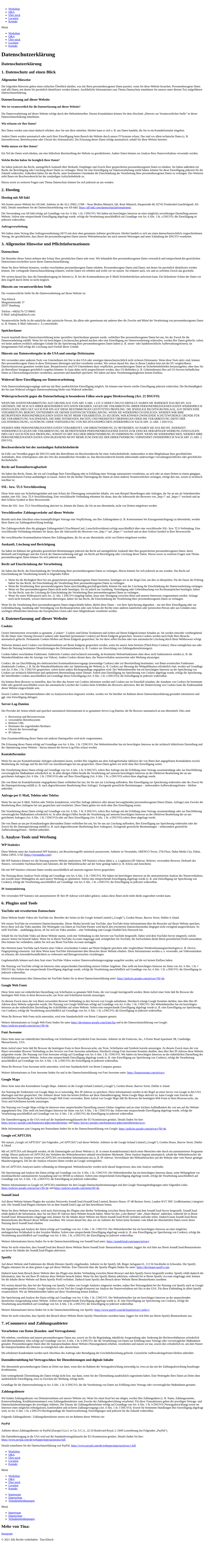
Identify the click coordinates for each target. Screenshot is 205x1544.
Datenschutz (15, 1497)
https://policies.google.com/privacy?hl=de (140, 978)
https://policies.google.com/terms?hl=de (76, 1188)
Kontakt (13, 21)
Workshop (14, 8)
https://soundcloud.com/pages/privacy (128, 1241)
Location (13, 18)
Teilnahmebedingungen (21, 1500)
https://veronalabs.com (37, 854)
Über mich (14, 15)
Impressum (14, 1494)
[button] (102, 27)
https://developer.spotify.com (153, 1267)
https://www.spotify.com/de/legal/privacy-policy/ (121, 1309)
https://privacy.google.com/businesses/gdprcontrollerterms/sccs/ (109, 1122)
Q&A (11, 11)
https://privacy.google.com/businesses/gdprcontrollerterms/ (34, 1122)
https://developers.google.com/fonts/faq (93, 1022)
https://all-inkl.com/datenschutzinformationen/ (105, 207)
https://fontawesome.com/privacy (146, 1072)
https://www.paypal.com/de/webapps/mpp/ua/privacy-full (103, 1445)
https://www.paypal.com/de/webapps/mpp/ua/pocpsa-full (33, 1439)
